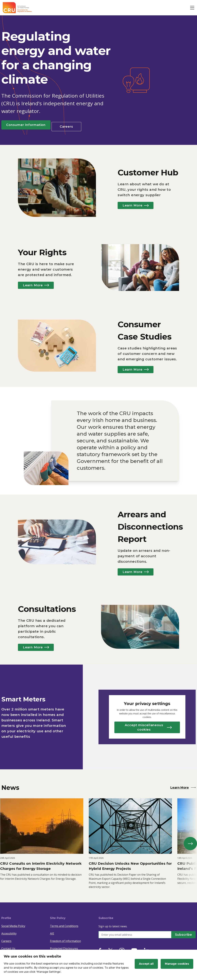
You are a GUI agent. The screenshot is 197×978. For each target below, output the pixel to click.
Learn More (139, 204)
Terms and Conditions (64, 923)
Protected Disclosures (64, 946)
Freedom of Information (65, 938)
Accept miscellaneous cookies (148, 726)
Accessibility (9, 931)
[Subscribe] (182, 932)
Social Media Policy (13, 923)
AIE (52, 931)
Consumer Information (29, 125)
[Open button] (192, 7)
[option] (42, 841)
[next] (189, 841)
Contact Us (8, 946)
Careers (74, 125)
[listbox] (98, 841)
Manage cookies (177, 963)
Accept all (146, 963)
